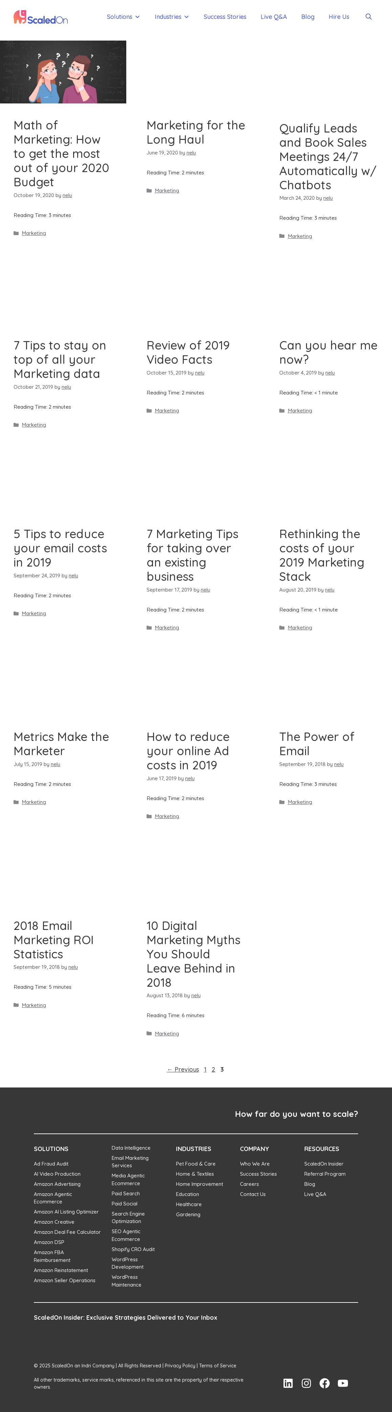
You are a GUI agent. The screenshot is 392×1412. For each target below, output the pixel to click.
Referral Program (325, 1174)
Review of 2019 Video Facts (188, 352)
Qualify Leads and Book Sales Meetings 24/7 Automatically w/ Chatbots (327, 156)
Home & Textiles (195, 1174)
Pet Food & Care (196, 1163)
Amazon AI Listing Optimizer (66, 1211)
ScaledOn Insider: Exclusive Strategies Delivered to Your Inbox (125, 1317)
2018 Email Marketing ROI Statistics (54, 939)
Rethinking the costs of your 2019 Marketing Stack (321, 555)
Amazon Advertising (57, 1184)
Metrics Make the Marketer (61, 743)
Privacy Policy (180, 1366)
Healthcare (189, 1204)
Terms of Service (217, 1366)
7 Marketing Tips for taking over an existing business (192, 555)
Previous (183, 1069)
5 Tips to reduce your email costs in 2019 (60, 548)
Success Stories (225, 17)
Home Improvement (199, 1184)
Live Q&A (274, 17)
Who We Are (255, 1163)
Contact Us (253, 1194)
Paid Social (124, 1203)
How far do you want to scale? (296, 1114)
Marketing (34, 233)
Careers (249, 1184)
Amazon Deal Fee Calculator (67, 1232)
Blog (307, 17)
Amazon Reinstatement (61, 1270)
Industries (172, 17)
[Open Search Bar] (368, 17)
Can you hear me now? (328, 352)
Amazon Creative (54, 1222)
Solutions (123, 17)
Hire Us (339, 17)
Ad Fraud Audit (51, 1163)
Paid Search (126, 1193)
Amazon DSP (49, 1242)
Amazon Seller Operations (64, 1280)
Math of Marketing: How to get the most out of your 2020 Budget (61, 153)
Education (187, 1194)
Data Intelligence (131, 1148)
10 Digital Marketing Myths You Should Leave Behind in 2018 (193, 954)
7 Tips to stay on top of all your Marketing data (60, 359)
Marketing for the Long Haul (196, 132)
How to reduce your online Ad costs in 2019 (188, 750)
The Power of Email (316, 743)
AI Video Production (57, 1174)
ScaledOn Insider (324, 1163)
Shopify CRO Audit (133, 1249)
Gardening (188, 1214)
